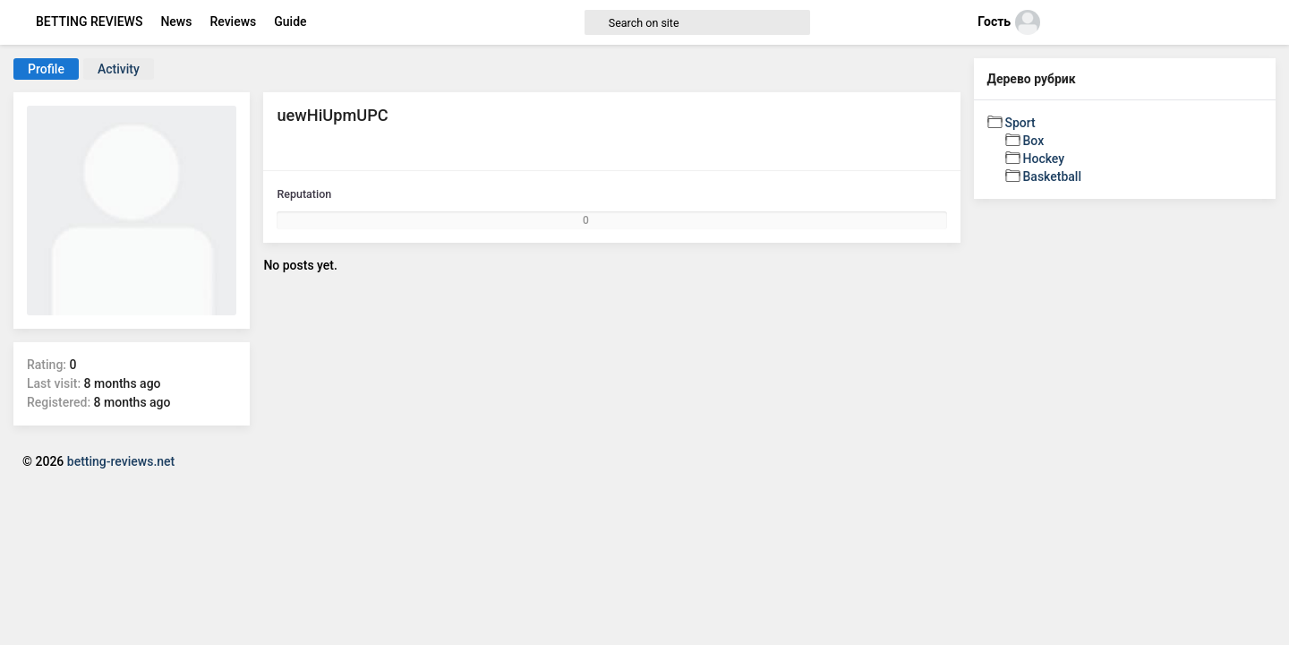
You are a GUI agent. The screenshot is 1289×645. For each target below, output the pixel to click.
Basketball (1052, 176)
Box (1034, 140)
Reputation (304, 194)
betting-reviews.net (121, 461)
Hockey (1044, 158)
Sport (1020, 123)
